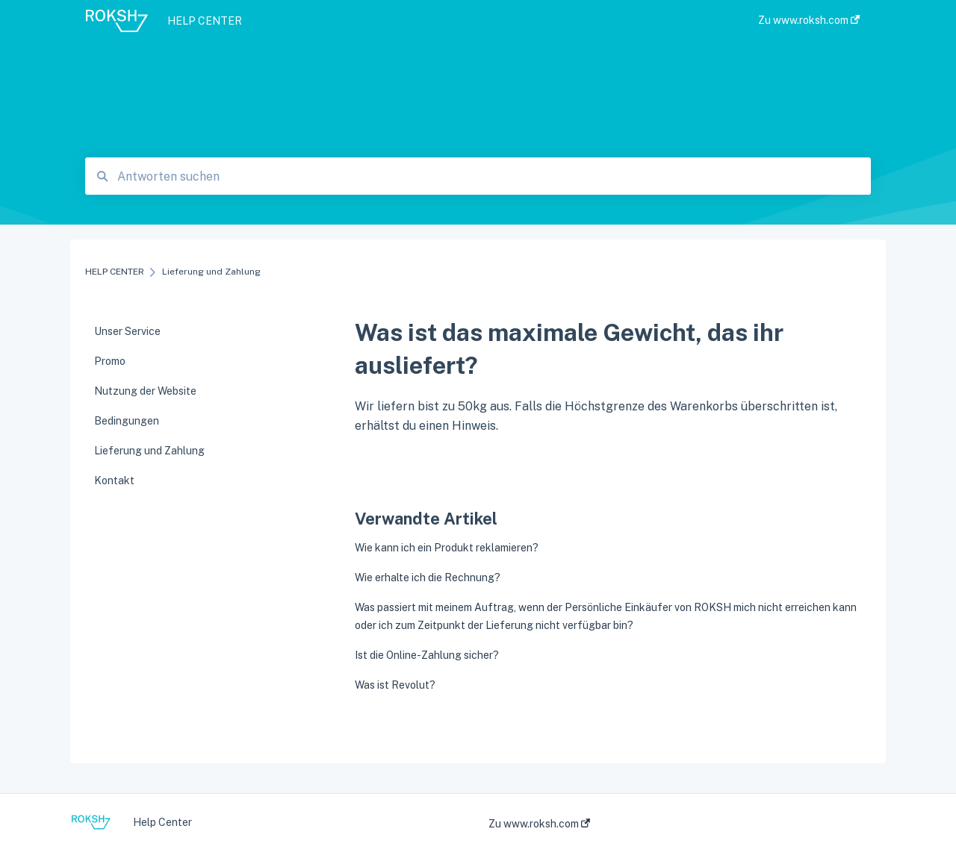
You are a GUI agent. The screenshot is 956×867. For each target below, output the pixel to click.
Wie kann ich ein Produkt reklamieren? (446, 548)
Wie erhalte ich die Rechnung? (427, 577)
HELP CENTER (204, 21)
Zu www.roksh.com (539, 824)
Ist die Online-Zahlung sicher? (427, 655)
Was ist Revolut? (395, 685)
